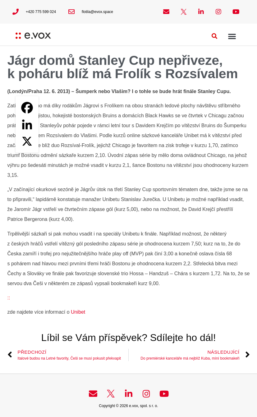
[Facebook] (27, 107)
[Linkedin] (27, 124)
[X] (27, 141)
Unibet (77, 312)
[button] (214, 36)
